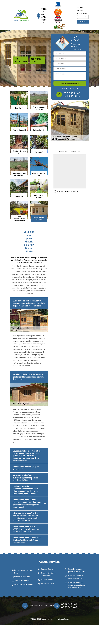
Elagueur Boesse (47, 569)
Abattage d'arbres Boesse (23, 584)
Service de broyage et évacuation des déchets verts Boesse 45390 (76, 585)
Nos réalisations (20, 60)
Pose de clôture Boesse (22, 577)
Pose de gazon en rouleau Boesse (23, 571)
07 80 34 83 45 (44, 20)
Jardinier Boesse (47, 579)
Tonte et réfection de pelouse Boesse (48, 574)
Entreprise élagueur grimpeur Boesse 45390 (76, 570)
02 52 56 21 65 (44, 12)
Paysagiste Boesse (47, 583)
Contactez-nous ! (36, 60)
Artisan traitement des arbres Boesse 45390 (76, 577)
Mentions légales (62, 619)
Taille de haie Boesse (22, 581)
